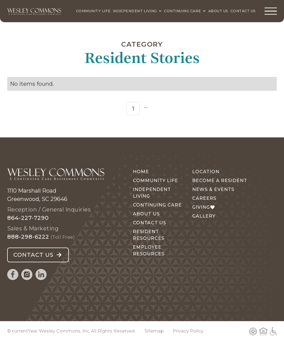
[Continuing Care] (185, 11)
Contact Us (243, 11)
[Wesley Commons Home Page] (34, 11)
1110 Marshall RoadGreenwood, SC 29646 (37, 194)
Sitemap (154, 331)
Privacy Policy (188, 331)
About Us (218, 11)
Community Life (93, 11)
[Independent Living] (137, 11)
